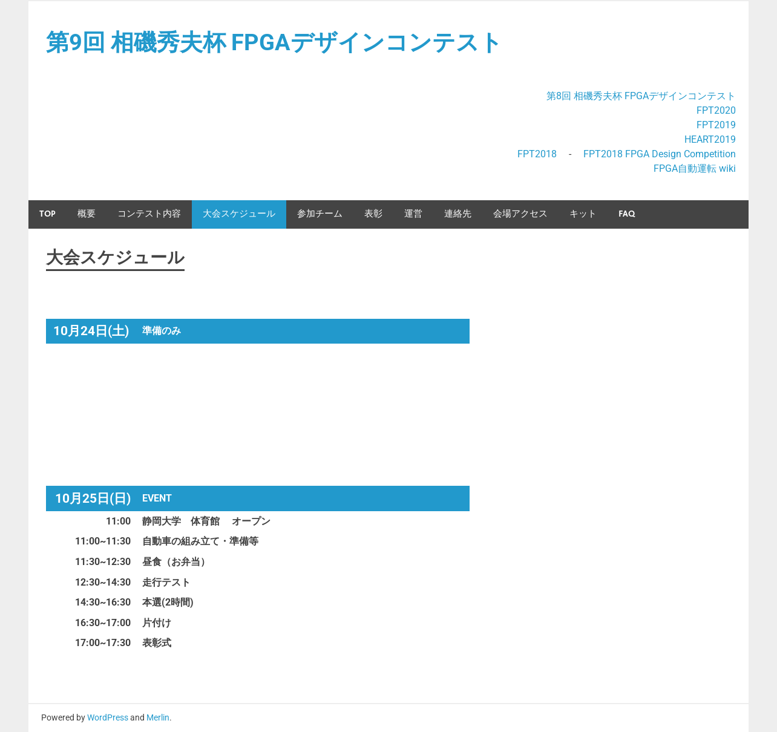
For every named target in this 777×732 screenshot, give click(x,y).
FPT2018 (537, 154)
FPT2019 (716, 125)
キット (583, 214)
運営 (413, 214)
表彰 (373, 214)
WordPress (107, 717)
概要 (86, 214)
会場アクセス (520, 214)
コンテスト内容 (149, 214)
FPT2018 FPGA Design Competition (659, 154)
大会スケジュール (239, 214)
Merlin (157, 717)
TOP (47, 214)
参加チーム (320, 214)
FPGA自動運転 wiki (695, 168)
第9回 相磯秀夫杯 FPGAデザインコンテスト (274, 42)
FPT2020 (716, 110)
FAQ (626, 214)
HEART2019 (710, 139)
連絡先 (457, 214)
